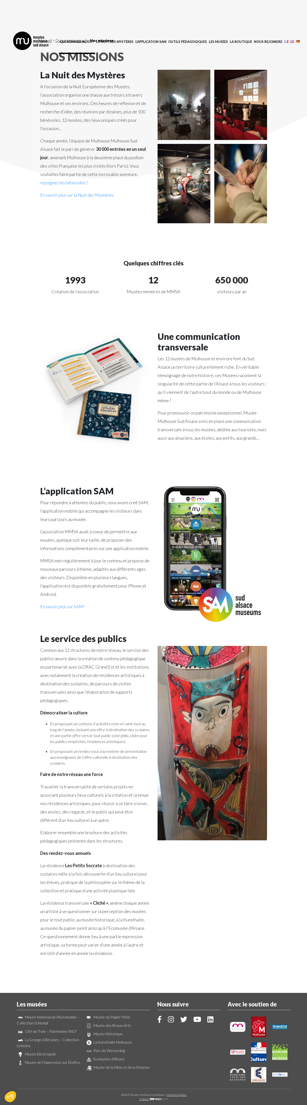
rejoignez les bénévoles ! (64, 182)
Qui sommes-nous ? (77, 14)
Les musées (218, 14)
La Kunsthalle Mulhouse (108, 1042)
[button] (10, 1097)
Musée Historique (104, 1034)
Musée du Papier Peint (107, 1017)
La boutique (241, 14)
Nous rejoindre (268, 14)
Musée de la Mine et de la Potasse (117, 1067)
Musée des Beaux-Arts (108, 1025)
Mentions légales (176, 1094)
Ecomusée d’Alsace (105, 1059)
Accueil (46, 40)
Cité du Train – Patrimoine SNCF (47, 1031)
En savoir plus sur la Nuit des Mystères (77, 195)
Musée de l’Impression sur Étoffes (48, 1062)
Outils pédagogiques (187, 14)
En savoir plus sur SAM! (62, 606)
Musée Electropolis (36, 1054)
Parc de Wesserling (105, 1050)
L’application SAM (150, 14)
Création (153, 1099)
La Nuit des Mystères (114, 14)
